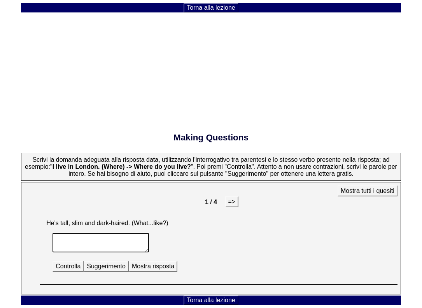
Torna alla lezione (211, 7)
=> (232, 201)
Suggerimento (106, 266)
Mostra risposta (153, 266)
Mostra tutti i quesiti (367, 190)
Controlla (68, 266)
